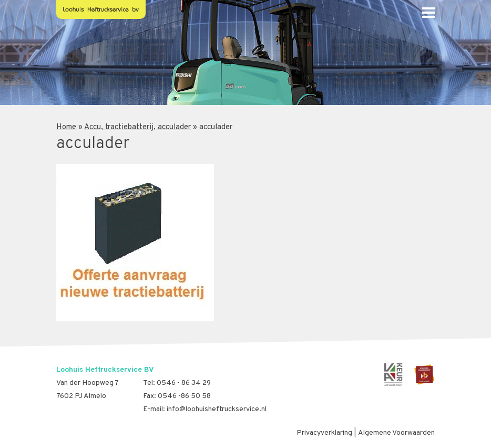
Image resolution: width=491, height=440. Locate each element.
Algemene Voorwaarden (396, 432)
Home (66, 127)
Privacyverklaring (324, 432)
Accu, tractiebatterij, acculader (137, 127)
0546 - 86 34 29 (184, 383)
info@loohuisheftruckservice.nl (217, 409)
